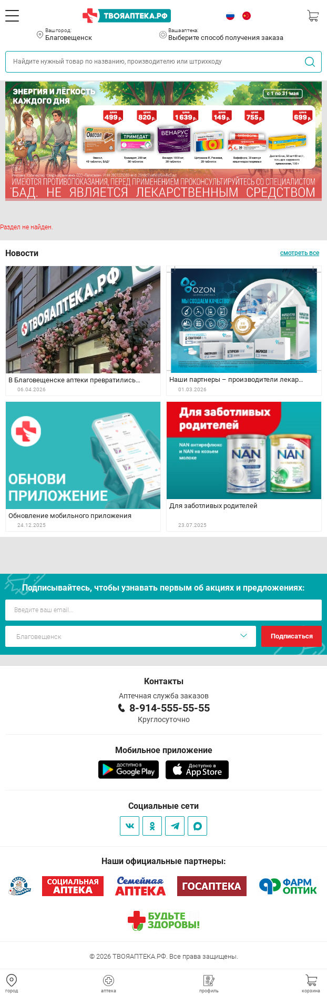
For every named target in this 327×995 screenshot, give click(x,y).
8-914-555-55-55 (169, 708)
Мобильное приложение (163, 750)
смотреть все (299, 253)
